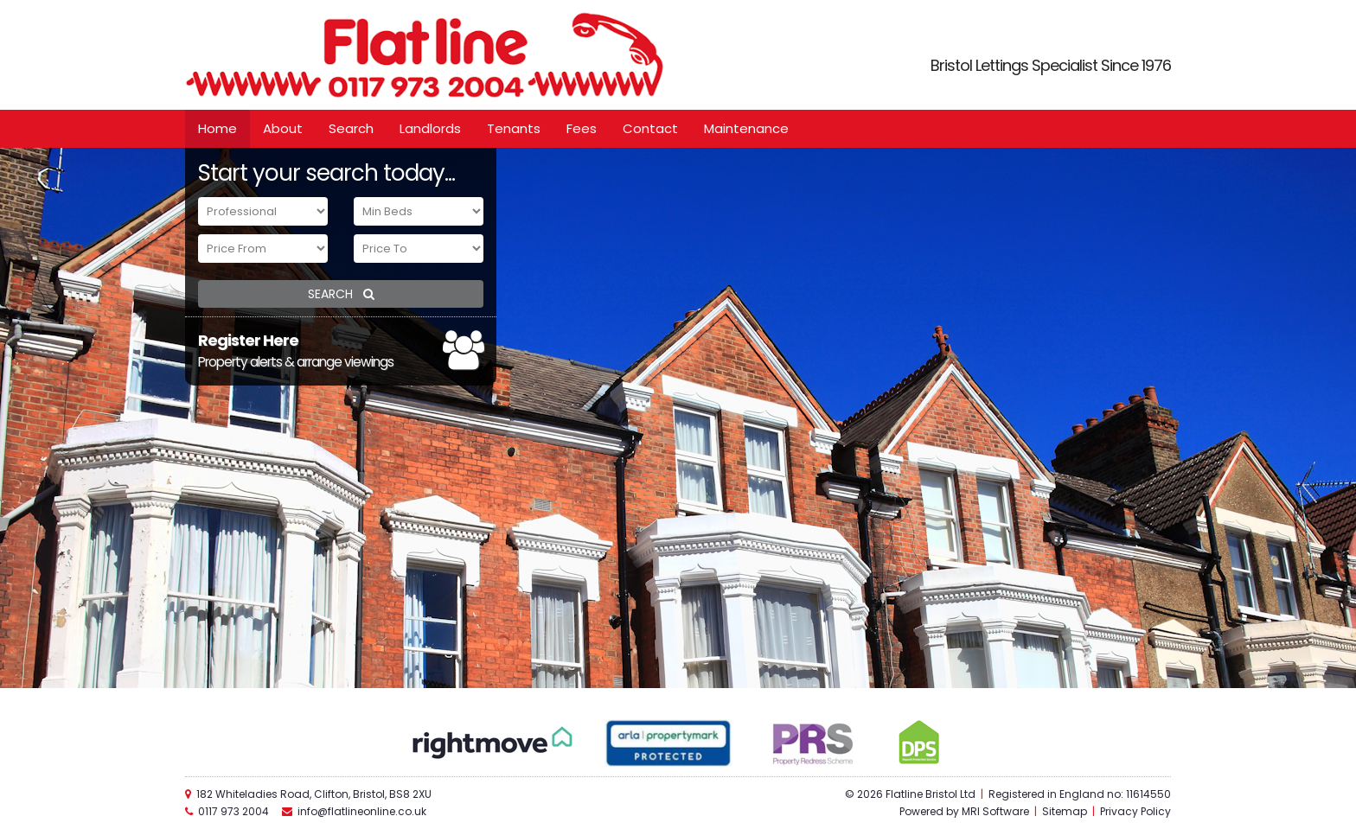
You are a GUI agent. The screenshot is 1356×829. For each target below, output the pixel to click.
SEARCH (341, 294)
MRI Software (995, 811)
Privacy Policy (1135, 811)
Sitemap (1064, 811)
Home (217, 128)
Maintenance (746, 128)
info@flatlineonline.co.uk (361, 811)
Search (351, 128)
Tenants (513, 128)
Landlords (430, 128)
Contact (650, 128)
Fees (581, 128)
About (283, 128)
